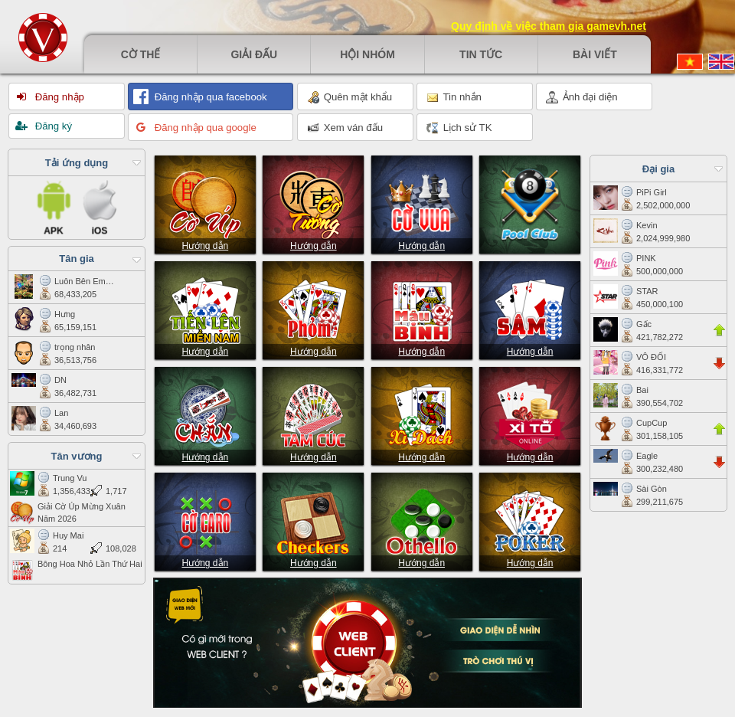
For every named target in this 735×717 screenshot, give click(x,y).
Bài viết (595, 54)
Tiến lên (205, 308)
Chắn (205, 414)
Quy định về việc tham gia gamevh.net (548, 26)
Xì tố (530, 414)
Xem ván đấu (345, 128)
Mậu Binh (422, 308)
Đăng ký (52, 126)
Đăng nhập (58, 97)
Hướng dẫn (204, 246)
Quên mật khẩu (349, 97)
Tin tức (480, 54)
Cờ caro (205, 519)
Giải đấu (253, 54)
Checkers (313, 519)
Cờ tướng (313, 202)
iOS (99, 206)
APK (54, 206)
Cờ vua (422, 202)
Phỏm (313, 308)
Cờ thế (141, 54)
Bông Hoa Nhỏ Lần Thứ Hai (76, 570)
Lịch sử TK (459, 128)
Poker (530, 519)
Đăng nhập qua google (204, 127)
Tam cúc (313, 414)
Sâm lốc (530, 308)
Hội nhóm (367, 54)
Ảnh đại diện (582, 97)
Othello (422, 519)
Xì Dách (422, 414)
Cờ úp (205, 202)
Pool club (530, 202)
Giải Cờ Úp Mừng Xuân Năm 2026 (68, 512)
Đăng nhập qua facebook (209, 97)
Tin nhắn (454, 97)
